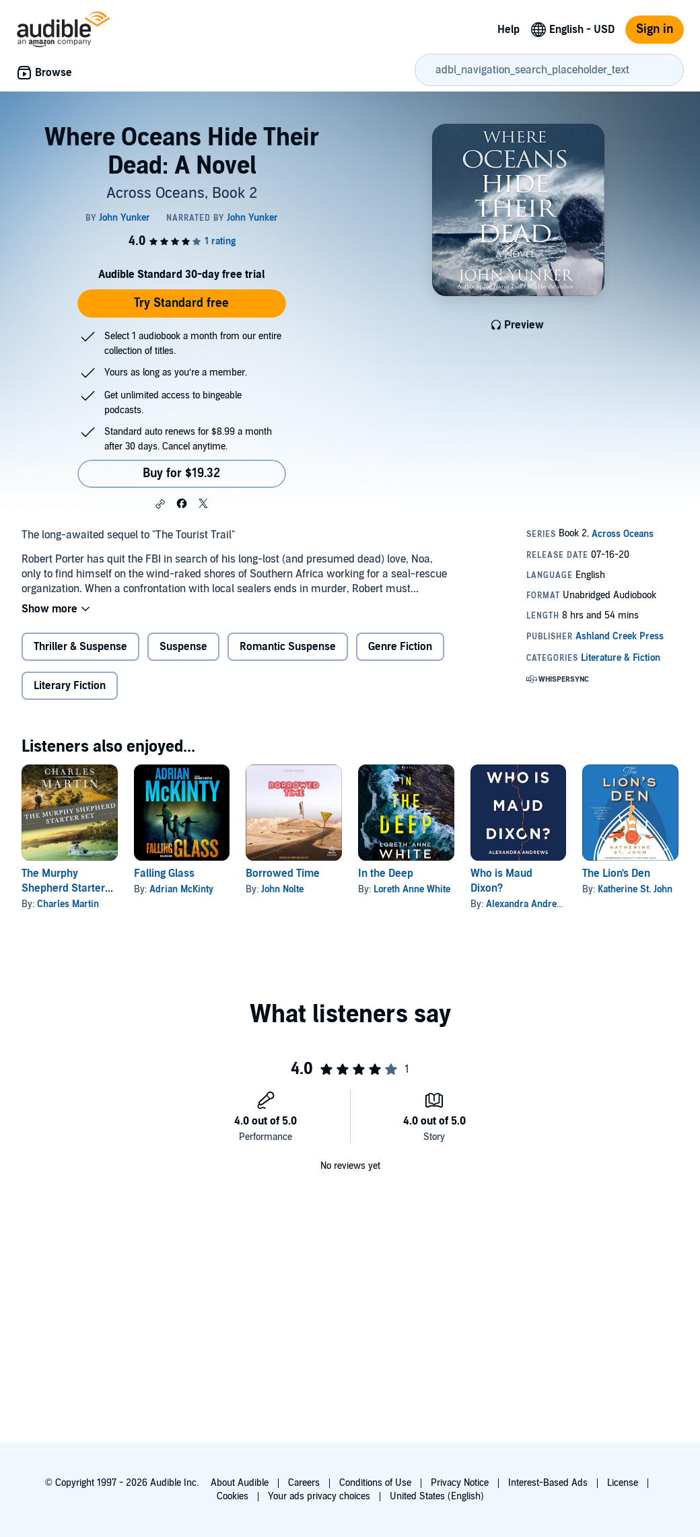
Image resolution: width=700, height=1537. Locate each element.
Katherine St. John (635, 889)
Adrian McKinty (181, 889)
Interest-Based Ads (548, 1483)
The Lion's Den (616, 873)
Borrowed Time (283, 873)
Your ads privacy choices (319, 1496)
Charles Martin (68, 904)
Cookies (232, 1496)
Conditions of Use (375, 1483)
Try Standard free (181, 303)
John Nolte (282, 889)
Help (508, 29)
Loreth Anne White (412, 889)
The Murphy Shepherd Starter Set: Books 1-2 (63, 888)
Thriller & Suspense (80, 646)
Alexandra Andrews (527, 904)
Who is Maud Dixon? (501, 881)
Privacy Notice (460, 1483)
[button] (160, 504)
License (622, 1483)
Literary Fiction (70, 685)
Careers (304, 1483)
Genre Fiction (400, 646)
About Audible (240, 1483)
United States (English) (437, 1496)
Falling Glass (164, 873)
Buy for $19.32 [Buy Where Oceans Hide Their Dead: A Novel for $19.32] (181, 473)
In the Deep (385, 873)
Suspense (183, 646)
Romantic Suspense (288, 646)
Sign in (654, 29)
